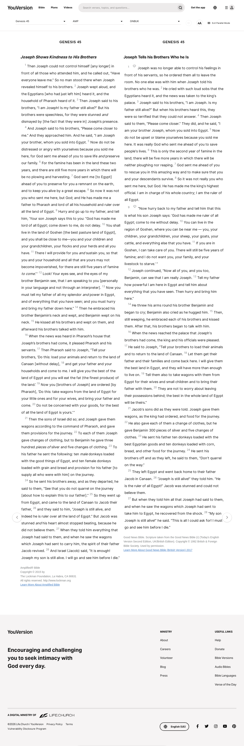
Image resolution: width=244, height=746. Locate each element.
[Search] (127, 8)
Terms (69, 724)
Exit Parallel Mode (218, 23)
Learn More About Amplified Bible (40, 584)
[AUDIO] (189, 23)
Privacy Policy (55, 724)
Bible (42, 7)
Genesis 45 (41, 21)
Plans (54, 7)
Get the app (198, 7)
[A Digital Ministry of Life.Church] (122, 713)
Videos (68, 7)
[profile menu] (229, 7)
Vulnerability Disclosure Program (27, 728)
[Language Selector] (215, 7)
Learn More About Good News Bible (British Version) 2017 (158, 550)
